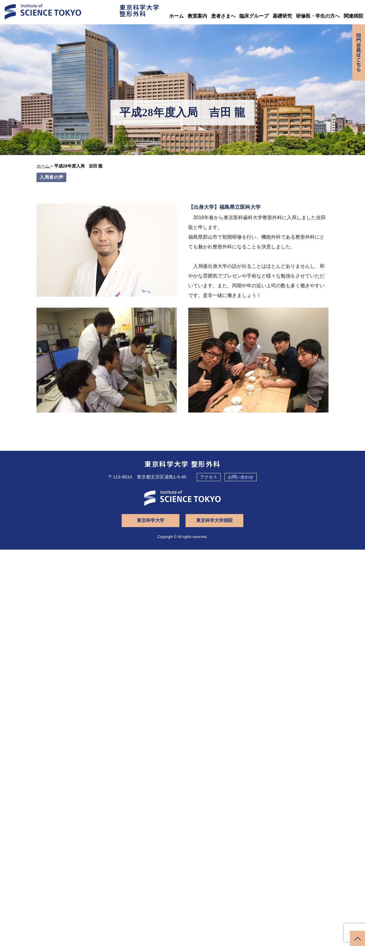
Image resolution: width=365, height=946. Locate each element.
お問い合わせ (240, 477)
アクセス (208, 477)
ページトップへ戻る (357, 938)
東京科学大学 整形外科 (182, 463)
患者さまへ (223, 16)
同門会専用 (358, 52)
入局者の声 (51, 177)
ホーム (176, 16)
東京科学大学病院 (214, 520)
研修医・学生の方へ (318, 16)
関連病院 (353, 16)
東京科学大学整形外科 (140, 10)
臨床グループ (254, 16)
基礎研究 (282, 16)
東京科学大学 (150, 520)
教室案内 (197, 16)
